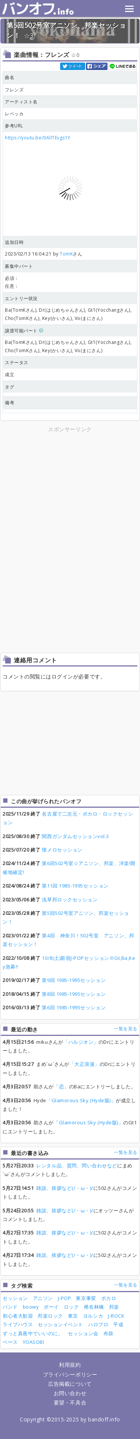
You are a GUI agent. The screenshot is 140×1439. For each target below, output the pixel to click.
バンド (10, 1306)
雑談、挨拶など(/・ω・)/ (64, 1188)
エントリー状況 (21, 298)
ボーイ (51, 1306)
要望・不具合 (70, 1402)
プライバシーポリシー (70, 1374)
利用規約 (70, 1364)
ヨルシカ (93, 1315)
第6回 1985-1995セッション (74, 1007)
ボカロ (108, 1298)
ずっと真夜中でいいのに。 (33, 1333)
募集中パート (19, 266)
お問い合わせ (70, 1393)
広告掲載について (69, 1383)
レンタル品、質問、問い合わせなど (76, 1165)
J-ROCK (116, 1315)
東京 (73, 1315)
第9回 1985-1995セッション (74, 980)
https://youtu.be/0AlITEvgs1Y (38, 137)
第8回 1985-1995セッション (74, 994)
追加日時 (14, 242)
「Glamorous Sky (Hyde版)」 (81, 1100)
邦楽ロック (50, 1315)
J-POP (64, 1298)
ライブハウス (18, 1324)
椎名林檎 (94, 1306)
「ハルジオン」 (81, 1042)
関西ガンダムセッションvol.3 (75, 836)
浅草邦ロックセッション (69, 899)
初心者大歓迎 (18, 1315)
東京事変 (86, 1298)
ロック (71, 1306)
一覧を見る (125, 1028)
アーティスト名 (21, 102)
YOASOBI (33, 1342)
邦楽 (114, 1306)
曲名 (9, 77)
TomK (66, 254)
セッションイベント (60, 1324)
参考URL (14, 126)
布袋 (108, 1333)
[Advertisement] (70, 486)
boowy (31, 1306)
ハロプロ (98, 1324)
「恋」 (61, 1086)
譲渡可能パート (24, 330)
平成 (118, 1324)
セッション (15, 1298)
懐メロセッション (62, 849)
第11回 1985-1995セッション (75, 885)
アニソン (43, 1298)
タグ (9, 387)
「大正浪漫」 (84, 1064)
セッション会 (83, 1333)
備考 (9, 402)
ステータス (16, 362)
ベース (10, 1342)
